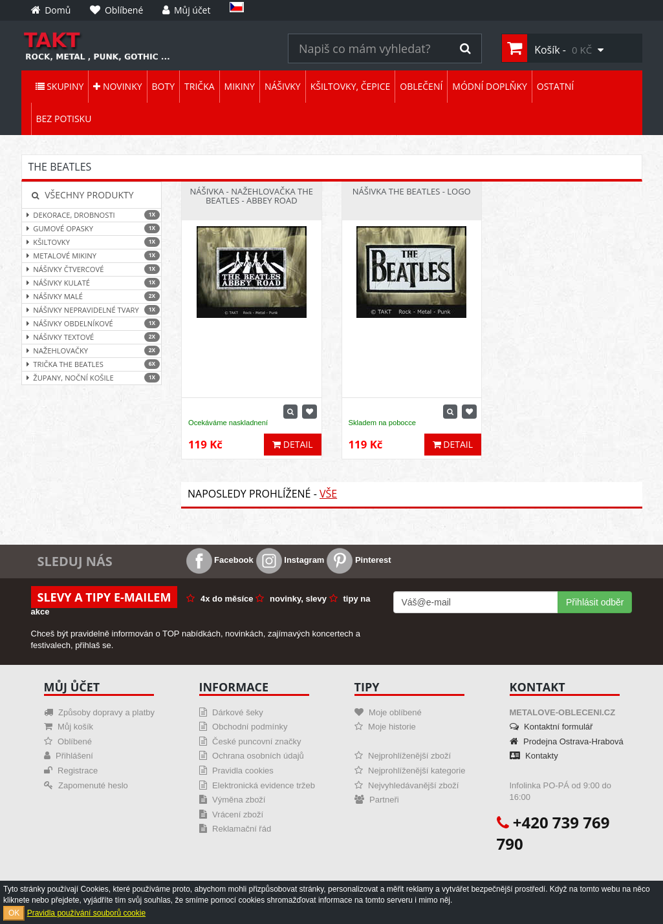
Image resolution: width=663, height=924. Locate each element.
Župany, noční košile (91, 378)
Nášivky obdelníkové (91, 323)
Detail (292, 444)
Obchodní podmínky (243, 726)
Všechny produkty (83, 195)
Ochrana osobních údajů (251, 756)
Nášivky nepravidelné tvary (91, 310)
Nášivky (283, 86)
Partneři (376, 799)
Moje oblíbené (388, 712)
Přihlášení (68, 756)
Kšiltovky (91, 242)
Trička (199, 86)
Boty (163, 86)
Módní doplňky (489, 86)
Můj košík (69, 726)
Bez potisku (64, 118)
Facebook (220, 560)
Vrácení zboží (231, 814)
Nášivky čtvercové (91, 269)
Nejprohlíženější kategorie (410, 770)
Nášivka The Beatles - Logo (412, 191)
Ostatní (555, 86)
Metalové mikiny (91, 255)
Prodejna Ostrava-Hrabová (567, 741)
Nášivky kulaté (91, 283)
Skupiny (60, 86)
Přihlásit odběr (595, 602)
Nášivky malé (91, 296)
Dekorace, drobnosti (91, 215)
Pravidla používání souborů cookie (86, 913)
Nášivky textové (91, 337)
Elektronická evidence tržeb (257, 785)
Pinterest (359, 560)
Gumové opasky (91, 228)
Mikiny (239, 86)
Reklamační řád (235, 829)
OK (13, 913)
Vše (328, 494)
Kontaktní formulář (551, 726)
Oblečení (421, 86)
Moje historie (385, 726)
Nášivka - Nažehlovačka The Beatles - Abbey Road (251, 195)
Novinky (117, 86)
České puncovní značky (250, 741)
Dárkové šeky (231, 712)
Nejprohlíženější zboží (402, 756)
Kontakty (534, 756)
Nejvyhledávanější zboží (406, 785)
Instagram (290, 560)
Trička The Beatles (91, 364)
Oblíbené (68, 741)
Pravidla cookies (236, 770)
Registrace (71, 770)
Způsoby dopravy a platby (99, 712)
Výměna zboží (232, 799)
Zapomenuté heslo (86, 785)
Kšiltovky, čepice (350, 86)
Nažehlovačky (91, 350)
